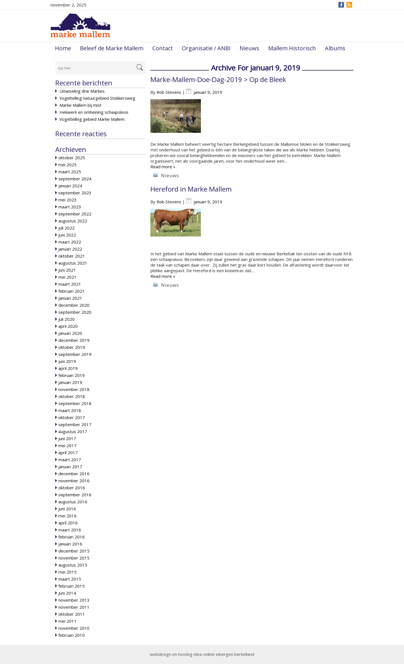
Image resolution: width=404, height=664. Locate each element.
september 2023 (74, 192)
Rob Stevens (169, 92)
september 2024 (74, 178)
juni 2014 (67, 593)
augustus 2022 (72, 221)
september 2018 (74, 403)
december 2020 (73, 305)
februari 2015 (71, 586)
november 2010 (73, 628)
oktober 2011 (71, 614)
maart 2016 (69, 530)
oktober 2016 (71, 487)
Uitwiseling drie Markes (82, 91)
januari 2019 (70, 382)
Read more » (162, 166)
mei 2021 (67, 277)
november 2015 (73, 558)
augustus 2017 (72, 431)
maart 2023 (69, 207)
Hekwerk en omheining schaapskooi (93, 112)
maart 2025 (69, 171)
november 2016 (73, 480)
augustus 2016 (72, 501)
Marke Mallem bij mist (80, 105)
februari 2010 (71, 635)
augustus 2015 (72, 565)
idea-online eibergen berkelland (224, 654)
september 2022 (74, 214)
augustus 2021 (72, 263)
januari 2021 (70, 298)
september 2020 (74, 312)
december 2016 (73, 473)
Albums (335, 48)
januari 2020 (70, 333)
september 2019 (74, 354)
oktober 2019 (71, 347)
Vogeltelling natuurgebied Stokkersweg (97, 98)
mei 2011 (67, 621)
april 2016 (68, 523)
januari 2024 (70, 185)
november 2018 (73, 389)
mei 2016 (67, 516)
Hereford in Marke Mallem (191, 189)
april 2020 (68, 326)
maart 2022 (69, 242)
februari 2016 (71, 537)
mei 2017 (67, 445)
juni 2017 (67, 438)
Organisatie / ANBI (206, 48)
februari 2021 (71, 291)
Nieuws (249, 48)
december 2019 (73, 340)
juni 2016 (67, 508)
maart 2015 (69, 579)
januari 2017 (70, 466)
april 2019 (68, 368)
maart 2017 (69, 459)
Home (63, 48)
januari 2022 (70, 249)
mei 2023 (67, 200)
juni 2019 (67, 361)
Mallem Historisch (292, 48)
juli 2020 (66, 319)
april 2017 (68, 452)
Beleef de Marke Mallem (111, 48)
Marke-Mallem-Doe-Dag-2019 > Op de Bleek (218, 79)
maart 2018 (69, 410)
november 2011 (73, 607)
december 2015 (73, 551)
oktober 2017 (71, 417)
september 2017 (74, 424)
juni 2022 (67, 235)
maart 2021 (69, 284)
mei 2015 (67, 572)
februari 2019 (71, 375)
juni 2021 (67, 270)
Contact (162, 48)
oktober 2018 (71, 396)
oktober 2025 (71, 157)
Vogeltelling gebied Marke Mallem (92, 119)
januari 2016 (70, 544)
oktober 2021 (71, 256)
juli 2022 (66, 228)
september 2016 (74, 494)
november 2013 (73, 600)
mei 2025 (67, 164)
